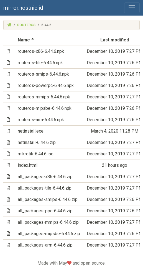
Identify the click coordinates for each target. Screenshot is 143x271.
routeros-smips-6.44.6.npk (43, 74)
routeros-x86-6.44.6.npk (41, 51)
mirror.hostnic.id (23, 7)
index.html (27, 165)
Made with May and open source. (71, 263)
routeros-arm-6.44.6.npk (41, 119)
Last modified (114, 40)
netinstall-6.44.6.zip (37, 142)
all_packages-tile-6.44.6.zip (45, 188)
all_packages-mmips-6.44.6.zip (48, 222)
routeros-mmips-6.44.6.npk (44, 97)
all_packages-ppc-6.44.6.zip (45, 210)
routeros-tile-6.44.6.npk (40, 62)
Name (26, 40)
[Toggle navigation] (132, 7)
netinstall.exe (31, 131)
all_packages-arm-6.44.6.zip (45, 245)
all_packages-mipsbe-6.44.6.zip (49, 233)
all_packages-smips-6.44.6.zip (48, 199)
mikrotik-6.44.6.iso (35, 153)
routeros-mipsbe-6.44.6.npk (45, 108)
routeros (26, 25)
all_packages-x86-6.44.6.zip (45, 176)
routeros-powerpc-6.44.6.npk (46, 85)
